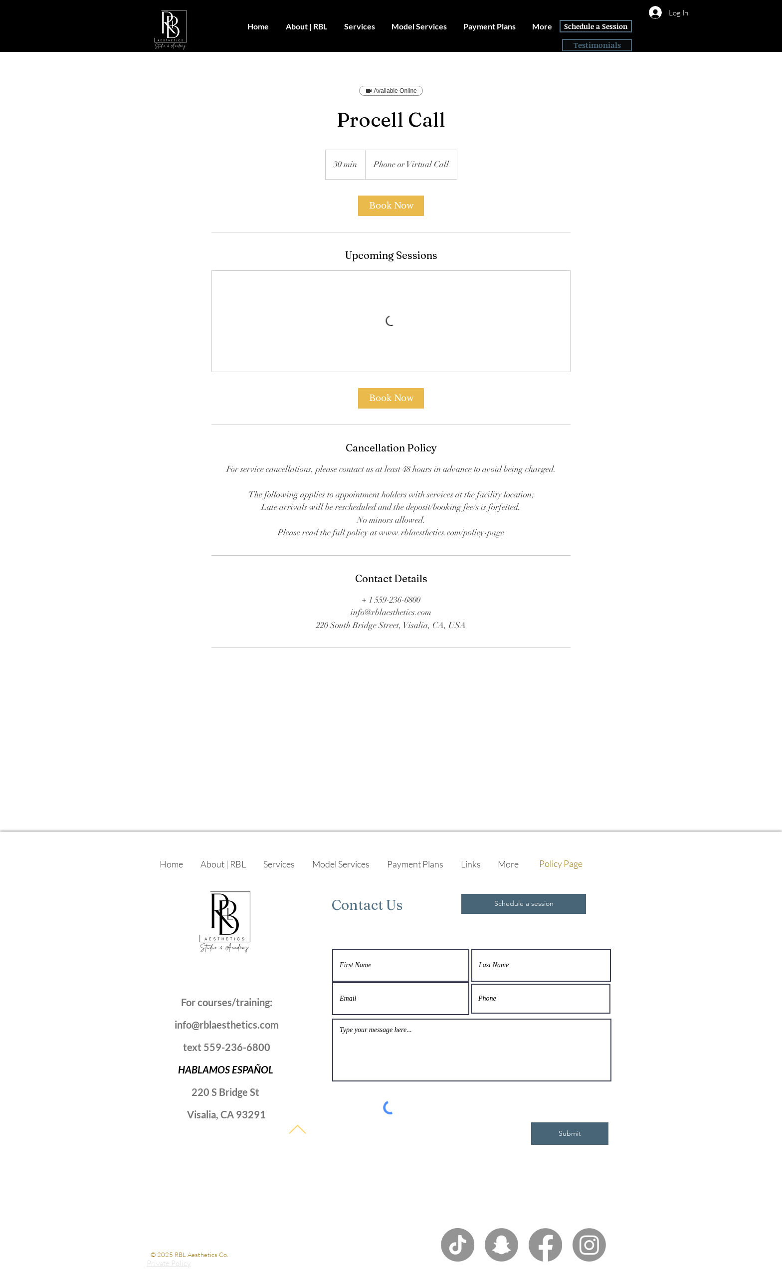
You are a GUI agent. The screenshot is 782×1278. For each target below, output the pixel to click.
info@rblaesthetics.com (227, 1025)
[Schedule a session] (523, 904)
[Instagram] (589, 1245)
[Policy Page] (560, 864)
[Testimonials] (597, 45)
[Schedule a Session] (596, 26)
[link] (391, 206)
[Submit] (569, 1133)
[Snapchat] (501, 1245)
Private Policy (169, 1263)
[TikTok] (457, 1245)
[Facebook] (545, 1245)
